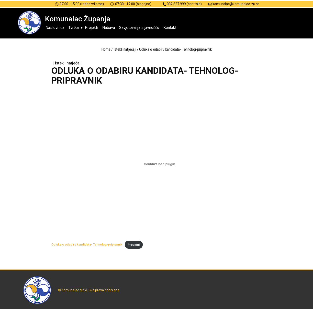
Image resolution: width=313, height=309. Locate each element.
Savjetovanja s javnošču (139, 27)
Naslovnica (54, 27)
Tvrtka (73, 27)
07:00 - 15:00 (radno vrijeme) (79, 4)
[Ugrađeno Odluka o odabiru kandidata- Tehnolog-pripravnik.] (159, 163)
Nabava (108, 27)
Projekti (91, 27)
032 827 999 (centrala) (182, 4)
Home (106, 49)
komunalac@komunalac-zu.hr (233, 4)
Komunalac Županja (77, 18)
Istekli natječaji (124, 49)
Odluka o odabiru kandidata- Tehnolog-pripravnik (86, 245)
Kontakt (169, 27)
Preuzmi (134, 245)
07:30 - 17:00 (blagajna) (130, 4)
